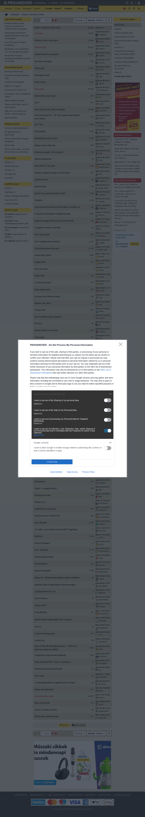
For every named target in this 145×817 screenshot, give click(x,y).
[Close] (121, 345)
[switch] (107, 400)
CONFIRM (52, 462)
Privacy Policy (88, 472)
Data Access (72, 472)
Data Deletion (56, 472)
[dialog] (72, 408)
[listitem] (72, 394)
